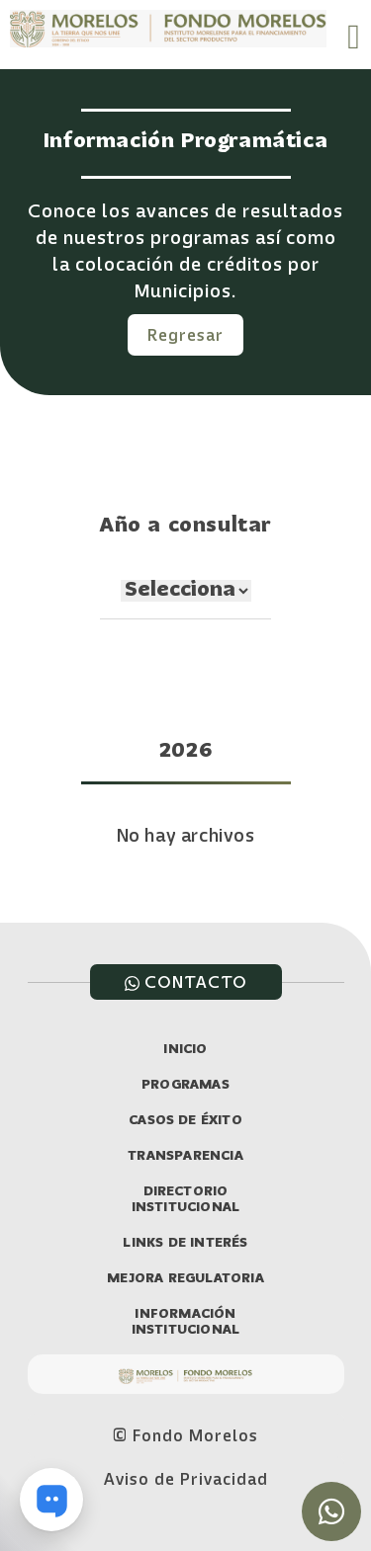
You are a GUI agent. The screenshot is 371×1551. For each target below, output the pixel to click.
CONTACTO (186, 982)
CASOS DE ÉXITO (185, 1120)
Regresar (185, 335)
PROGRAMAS (185, 1085)
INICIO (185, 1049)
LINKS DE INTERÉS (185, 1243)
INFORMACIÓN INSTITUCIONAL (186, 1322)
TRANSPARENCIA (185, 1156)
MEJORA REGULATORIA (185, 1278)
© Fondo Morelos (185, 1435)
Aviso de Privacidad (186, 1479)
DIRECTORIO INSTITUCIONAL (186, 1199)
